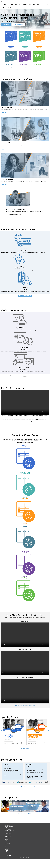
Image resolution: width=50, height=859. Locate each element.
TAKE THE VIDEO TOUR (18, 24)
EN (47, 4)
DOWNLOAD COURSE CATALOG (25, 295)
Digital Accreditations (8, 833)
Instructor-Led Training (23, 4)
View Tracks (25, 470)
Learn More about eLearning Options (25, 813)
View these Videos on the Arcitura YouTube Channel (25, 705)
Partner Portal (7, 837)
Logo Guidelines (7, 843)
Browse (16, 4)
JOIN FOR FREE (6, 24)
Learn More (4, 112)
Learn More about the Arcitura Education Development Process (25, 786)
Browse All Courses (25, 748)
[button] (1, 731)
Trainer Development (8, 835)
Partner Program (32, 4)
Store (38, 4)
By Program (11, 4)
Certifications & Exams (12, 217)
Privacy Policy (7, 839)
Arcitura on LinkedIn (8, 855)
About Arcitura (7, 825)
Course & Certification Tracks (10, 830)
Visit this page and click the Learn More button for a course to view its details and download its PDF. (25, 377)
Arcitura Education (26, 857)
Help (5, 846)
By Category (5, 4)
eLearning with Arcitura (9, 829)
